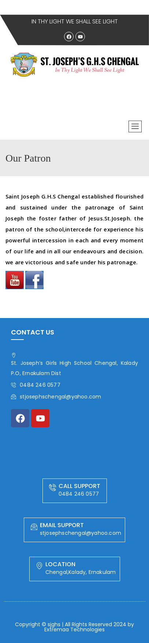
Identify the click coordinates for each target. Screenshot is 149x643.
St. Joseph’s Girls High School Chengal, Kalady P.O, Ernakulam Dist (74, 365)
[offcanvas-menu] (135, 126)
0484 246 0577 (35, 385)
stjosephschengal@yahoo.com (56, 396)
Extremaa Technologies (74, 629)
